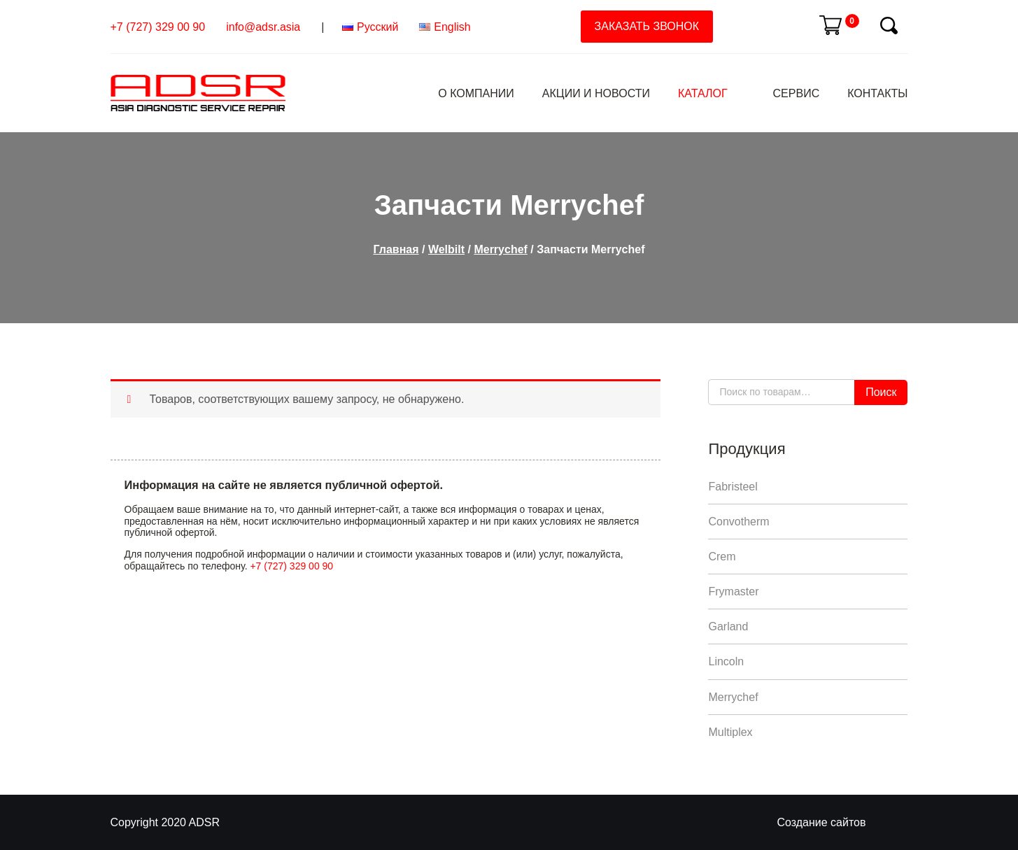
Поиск (880, 392)
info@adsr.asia (263, 27)
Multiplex (730, 732)
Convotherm (738, 521)
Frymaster (733, 591)
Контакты (877, 93)
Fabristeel (732, 487)
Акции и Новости (596, 93)
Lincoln (726, 661)
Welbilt (446, 249)
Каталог (703, 93)
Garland (728, 626)
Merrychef (500, 249)
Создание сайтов (821, 822)
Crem (721, 556)
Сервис (796, 93)
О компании (476, 93)
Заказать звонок (647, 26)
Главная (395, 249)
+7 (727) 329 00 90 (158, 27)
